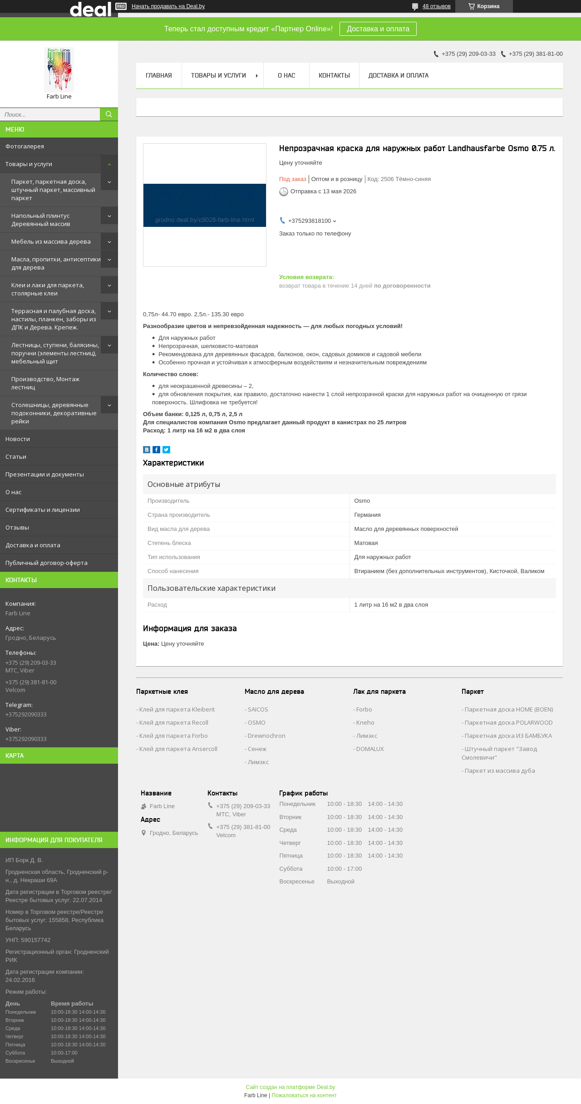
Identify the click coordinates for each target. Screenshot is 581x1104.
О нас (13, 492)
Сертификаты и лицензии (42, 509)
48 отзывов (437, 6)
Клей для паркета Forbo (173, 735)
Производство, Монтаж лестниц (45, 383)
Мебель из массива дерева (51, 241)
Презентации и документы (44, 474)
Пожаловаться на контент (304, 1095)
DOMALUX (370, 749)
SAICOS (258, 709)
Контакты (334, 75)
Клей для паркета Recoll (173, 722)
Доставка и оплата (378, 29)
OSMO (257, 722)
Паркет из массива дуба (500, 770)
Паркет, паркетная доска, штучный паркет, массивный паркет (53, 189)
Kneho (365, 722)
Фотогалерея (24, 146)
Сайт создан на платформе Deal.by (290, 1087)
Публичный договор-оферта (46, 563)
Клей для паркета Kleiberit (177, 709)
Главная (159, 75)
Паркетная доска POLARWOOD (509, 722)
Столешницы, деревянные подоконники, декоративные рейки (54, 413)
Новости (17, 439)
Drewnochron (267, 735)
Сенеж (257, 749)
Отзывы (17, 527)
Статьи (15, 456)
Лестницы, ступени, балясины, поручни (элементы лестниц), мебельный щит (55, 353)
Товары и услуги (28, 164)
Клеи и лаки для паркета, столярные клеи (47, 289)
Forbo (364, 709)
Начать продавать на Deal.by (168, 6)
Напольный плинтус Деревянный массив (40, 219)
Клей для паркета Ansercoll (178, 749)
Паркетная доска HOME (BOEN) (509, 709)
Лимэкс (258, 762)
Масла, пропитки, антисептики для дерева (56, 263)
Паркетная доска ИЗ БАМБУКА (508, 735)
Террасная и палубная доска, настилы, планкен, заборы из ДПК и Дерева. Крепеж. (53, 319)
